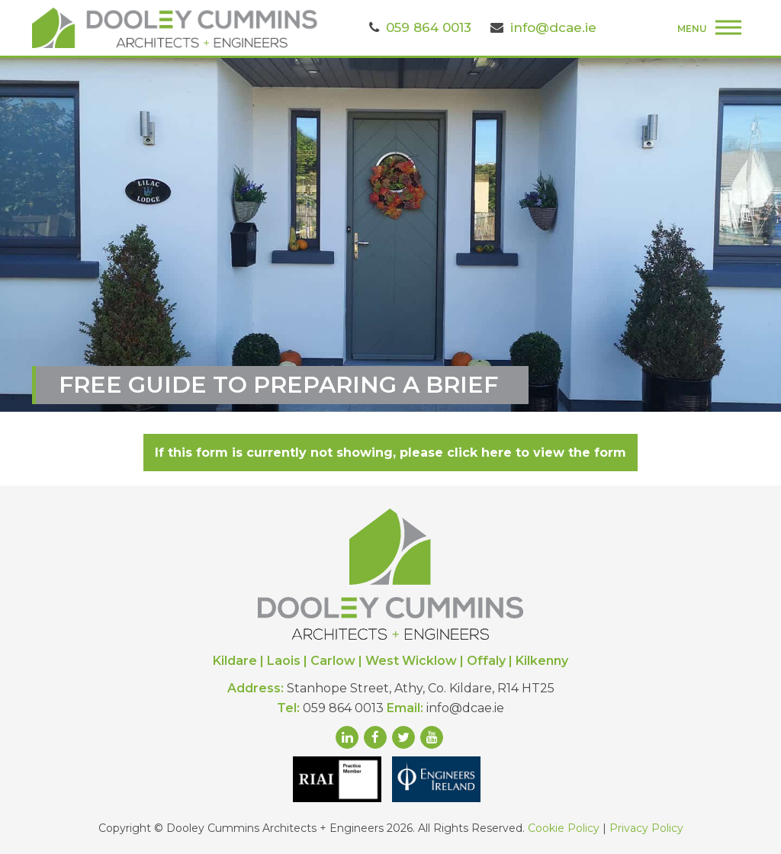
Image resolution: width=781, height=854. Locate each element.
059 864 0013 (428, 27)
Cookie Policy (563, 828)
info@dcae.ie (553, 27)
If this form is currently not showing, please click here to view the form (390, 452)
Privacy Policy (646, 828)
